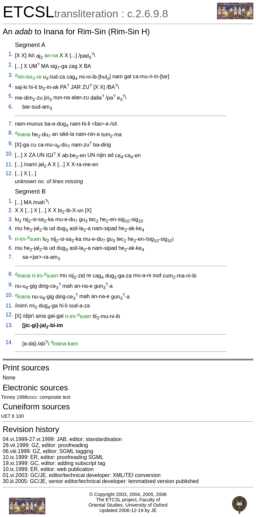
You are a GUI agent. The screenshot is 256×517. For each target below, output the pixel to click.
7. (10, 124)
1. (10, 54)
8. (10, 133)
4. (10, 86)
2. (10, 65)
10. (9, 154)
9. (10, 143)
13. (9, 325)
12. (9, 173)
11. (9, 164)
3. (10, 75)
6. (10, 107)
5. (10, 96)
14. (9, 342)
